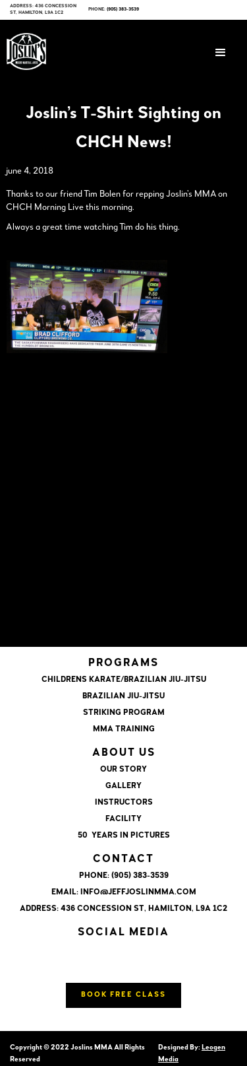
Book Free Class (123, 995)
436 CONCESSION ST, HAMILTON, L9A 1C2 (144, 909)
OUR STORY (123, 770)
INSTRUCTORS (124, 803)
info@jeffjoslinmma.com (138, 892)
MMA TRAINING (124, 729)
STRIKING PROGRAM (124, 713)
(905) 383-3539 (123, 9)
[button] (220, 53)
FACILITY (123, 819)
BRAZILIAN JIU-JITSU (123, 696)
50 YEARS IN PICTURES (124, 836)
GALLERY (123, 786)
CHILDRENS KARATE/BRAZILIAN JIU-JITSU (123, 680)
